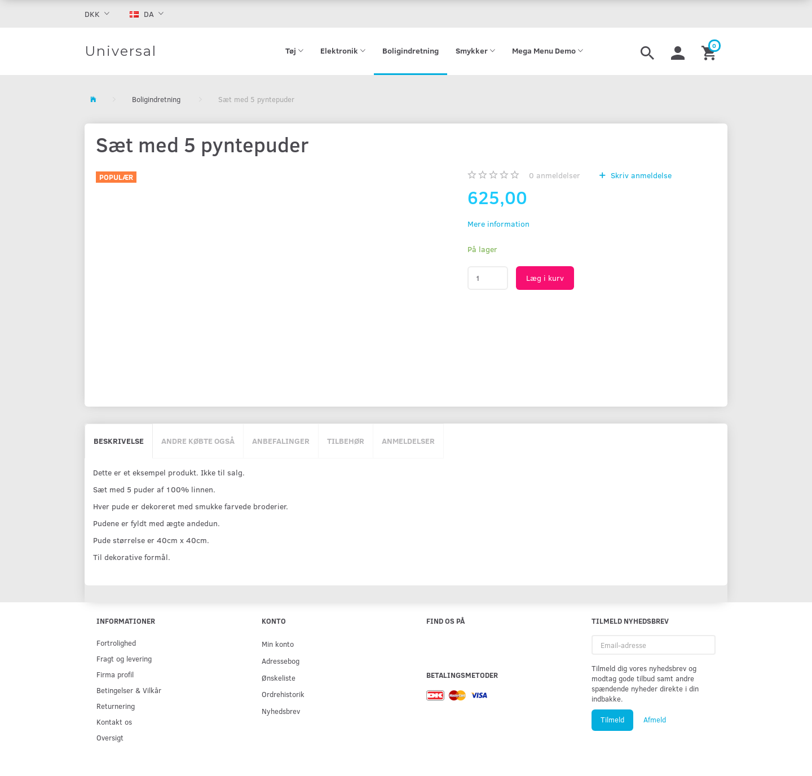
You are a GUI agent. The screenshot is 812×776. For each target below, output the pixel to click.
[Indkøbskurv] (710, 51)
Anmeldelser (408, 440)
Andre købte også (198, 440)
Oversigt (109, 737)
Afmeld (654, 720)
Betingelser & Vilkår (128, 690)
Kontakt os (114, 721)
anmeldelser (554, 175)
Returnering (115, 706)
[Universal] (121, 51)
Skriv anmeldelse (640, 175)
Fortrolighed (116, 642)
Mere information (498, 223)
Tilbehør (345, 440)
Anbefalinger (281, 440)
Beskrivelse (119, 440)
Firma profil (115, 674)
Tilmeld (612, 720)
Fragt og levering (124, 658)
